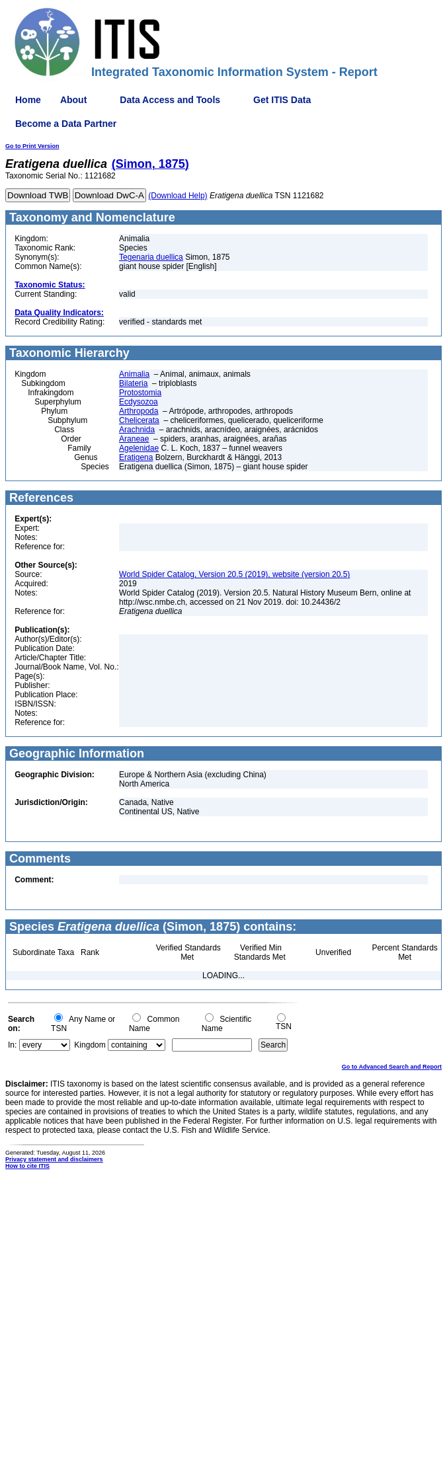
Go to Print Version (32, 146)
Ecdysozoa (138, 401)
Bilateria (133, 383)
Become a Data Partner (65, 123)
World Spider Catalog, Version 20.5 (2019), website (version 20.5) (234, 574)
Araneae (134, 438)
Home (28, 100)
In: (12, 1045)
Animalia (134, 374)
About (73, 100)
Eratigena (136, 457)
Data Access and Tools (170, 100)
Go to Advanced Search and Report (392, 1066)
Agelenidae (139, 448)
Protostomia (140, 392)
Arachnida (137, 429)
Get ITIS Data (282, 100)
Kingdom (89, 1045)
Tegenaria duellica (151, 257)
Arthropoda (138, 411)
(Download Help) (177, 195)
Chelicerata (139, 420)
